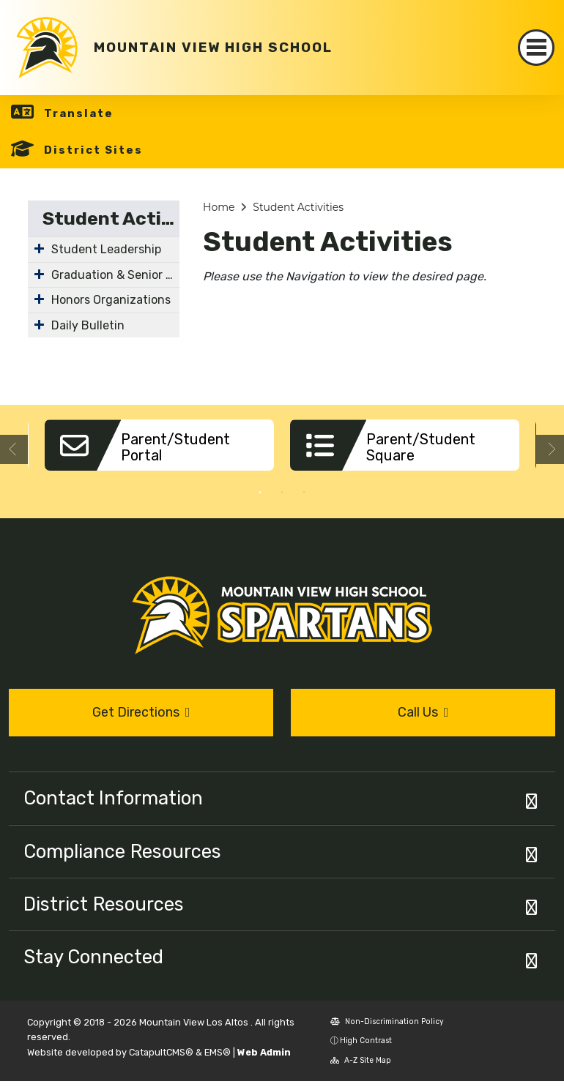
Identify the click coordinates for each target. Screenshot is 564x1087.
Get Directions (141, 712)
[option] (159, 450)
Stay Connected (93, 957)
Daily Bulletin (88, 325)
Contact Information (113, 798)
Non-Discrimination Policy (387, 1021)
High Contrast (366, 1040)
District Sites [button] (93, 150)
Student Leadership (106, 249)
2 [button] (282, 492)
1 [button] (260, 492)
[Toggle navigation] (536, 48)
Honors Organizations (111, 300)
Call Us (423, 712)
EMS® (217, 1052)
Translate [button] (79, 113)
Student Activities (110, 218)
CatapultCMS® (161, 1052)
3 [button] (304, 492)
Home (218, 207)
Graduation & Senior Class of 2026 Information (115, 275)
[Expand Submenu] (39, 248)
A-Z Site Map (360, 1060)
